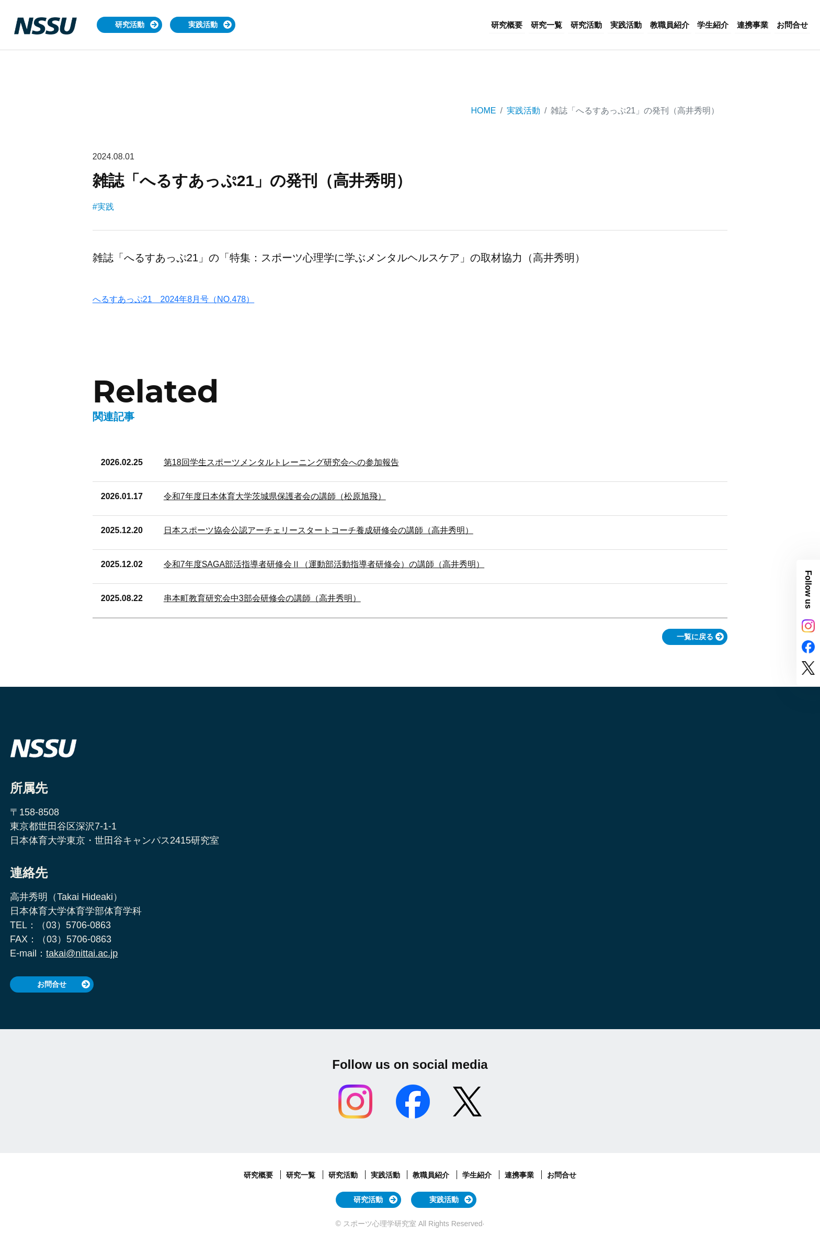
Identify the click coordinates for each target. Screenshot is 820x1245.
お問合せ (794, 24)
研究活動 (129, 24)
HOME (483, 110)
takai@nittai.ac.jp (82, 953)
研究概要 (529, 24)
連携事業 (757, 24)
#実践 (103, 206)
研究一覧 (566, 24)
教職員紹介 (680, 24)
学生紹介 (720, 24)
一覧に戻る (695, 636)
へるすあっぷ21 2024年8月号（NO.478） (173, 299)
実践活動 (203, 24)
